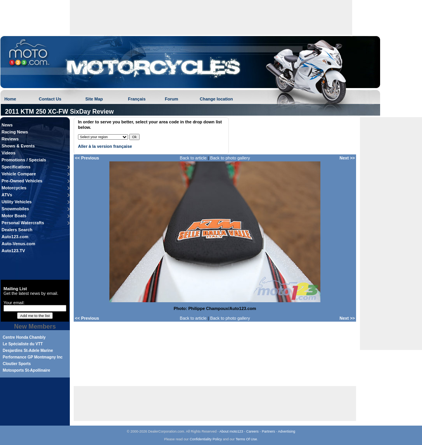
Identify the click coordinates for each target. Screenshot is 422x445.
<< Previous (87, 158)
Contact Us (50, 99)
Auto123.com (15, 236)
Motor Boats (14, 215)
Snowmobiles (15, 208)
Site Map (94, 99)
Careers (252, 431)
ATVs (7, 194)
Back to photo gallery (230, 158)
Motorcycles (14, 187)
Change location (216, 99)
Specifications (16, 166)
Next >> (347, 158)
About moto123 (231, 431)
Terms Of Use (246, 439)
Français (136, 99)
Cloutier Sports (17, 364)
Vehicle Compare (19, 173)
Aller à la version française (105, 146)
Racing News (15, 132)
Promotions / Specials (24, 160)
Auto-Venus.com (18, 243)
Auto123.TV (13, 250)
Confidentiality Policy (206, 439)
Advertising (286, 431)
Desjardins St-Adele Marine (28, 350)
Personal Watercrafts (23, 222)
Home (10, 99)
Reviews (10, 139)
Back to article (193, 158)
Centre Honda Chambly (24, 337)
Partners (268, 431)
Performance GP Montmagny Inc (32, 357)
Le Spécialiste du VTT (23, 344)
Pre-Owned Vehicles (22, 180)
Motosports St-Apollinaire (26, 370)
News (7, 125)
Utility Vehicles (17, 201)
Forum (171, 99)
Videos (9, 153)
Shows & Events (18, 146)
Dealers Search (17, 229)
